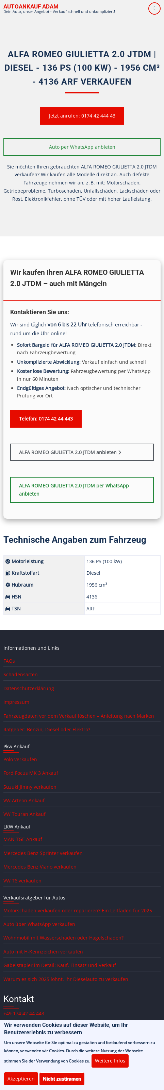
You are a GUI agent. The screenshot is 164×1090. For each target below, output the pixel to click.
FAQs (9, 661)
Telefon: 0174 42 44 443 (46, 418)
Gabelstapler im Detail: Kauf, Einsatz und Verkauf (59, 965)
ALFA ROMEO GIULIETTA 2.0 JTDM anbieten (70, 452)
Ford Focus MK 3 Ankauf (30, 773)
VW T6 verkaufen (22, 880)
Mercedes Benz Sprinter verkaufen (43, 853)
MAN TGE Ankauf (22, 839)
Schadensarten (20, 674)
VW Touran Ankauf (24, 814)
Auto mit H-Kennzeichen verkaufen (43, 951)
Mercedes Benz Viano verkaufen (40, 866)
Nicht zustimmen (62, 1083)
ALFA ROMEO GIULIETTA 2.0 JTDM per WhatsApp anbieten (74, 489)
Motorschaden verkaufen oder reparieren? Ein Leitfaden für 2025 (77, 910)
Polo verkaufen (20, 759)
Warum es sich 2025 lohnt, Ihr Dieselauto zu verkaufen (65, 979)
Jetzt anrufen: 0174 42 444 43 (82, 115)
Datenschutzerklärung (28, 688)
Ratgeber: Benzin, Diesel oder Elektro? (46, 729)
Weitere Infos (110, 1065)
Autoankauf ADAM (31, 6)
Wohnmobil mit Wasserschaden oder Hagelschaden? (63, 937)
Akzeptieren (21, 1083)
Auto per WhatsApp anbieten (82, 147)
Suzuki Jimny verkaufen (29, 787)
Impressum (16, 702)
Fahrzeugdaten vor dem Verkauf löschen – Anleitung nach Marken (78, 716)
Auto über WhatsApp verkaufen (39, 924)
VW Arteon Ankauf (24, 800)
